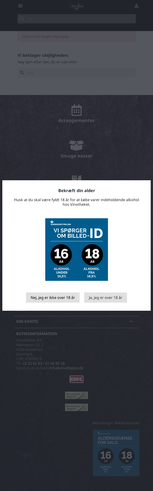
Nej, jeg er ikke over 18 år (53, 297)
